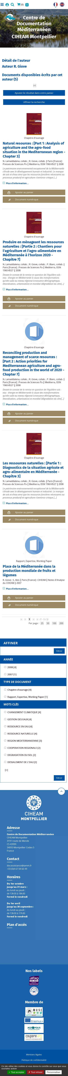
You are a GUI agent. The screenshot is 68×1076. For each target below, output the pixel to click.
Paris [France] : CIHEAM (34, 579)
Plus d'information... (17, 183)
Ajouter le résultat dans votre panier (34, 92)
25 (42, 623)
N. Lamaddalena (11, 161)
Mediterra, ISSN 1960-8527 (42, 164)
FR (54, 3)
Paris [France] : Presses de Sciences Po (23, 267)
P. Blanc (51, 264)
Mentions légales (34, 1054)
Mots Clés (11, 704)
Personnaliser (53, 1072)
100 (54, 623)
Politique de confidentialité (34, 1060)
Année (8, 659)
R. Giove (33, 161)
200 (61, 623)
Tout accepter (16, 1072)
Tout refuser (35, 1072)
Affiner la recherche (34, 102)
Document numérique (26, 199)
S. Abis (16, 579)
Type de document (17, 682)
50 (48, 623)
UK (61, 3)
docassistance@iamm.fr (19, 865)
